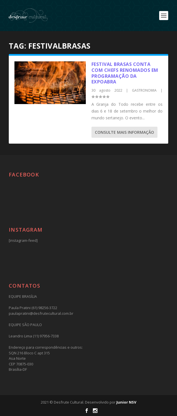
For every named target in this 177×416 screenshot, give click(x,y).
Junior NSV (126, 402)
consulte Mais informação (124, 132)
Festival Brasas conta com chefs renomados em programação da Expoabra (124, 73)
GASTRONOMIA (144, 90)
